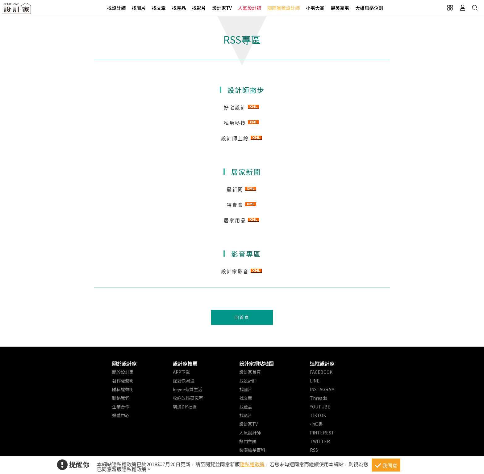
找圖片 (139, 8)
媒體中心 (120, 415)
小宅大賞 (315, 8)
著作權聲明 (123, 381)
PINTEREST (322, 432)
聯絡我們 (120, 398)
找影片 (199, 8)
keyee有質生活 (187, 389)
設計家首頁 (250, 372)
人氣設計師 (249, 8)
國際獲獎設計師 (283, 8)
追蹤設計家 (322, 363)
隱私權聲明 (123, 389)
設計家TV (222, 8)
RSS (314, 450)
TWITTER (320, 441)
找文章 (159, 8)
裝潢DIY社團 (185, 407)
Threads (318, 398)
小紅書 (316, 424)
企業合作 (120, 407)
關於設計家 (124, 363)
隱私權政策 (252, 464)
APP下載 (181, 372)
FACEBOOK (321, 372)
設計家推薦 (185, 363)
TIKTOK (318, 415)
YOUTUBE (320, 407)
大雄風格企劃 (369, 8)
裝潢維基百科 (252, 450)
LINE (314, 381)
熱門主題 (248, 441)
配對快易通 (183, 381)
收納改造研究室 (188, 398)
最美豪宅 (340, 8)
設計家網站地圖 (256, 363)
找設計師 (116, 8)
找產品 (179, 8)
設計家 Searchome (17, 10)
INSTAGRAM (322, 389)
